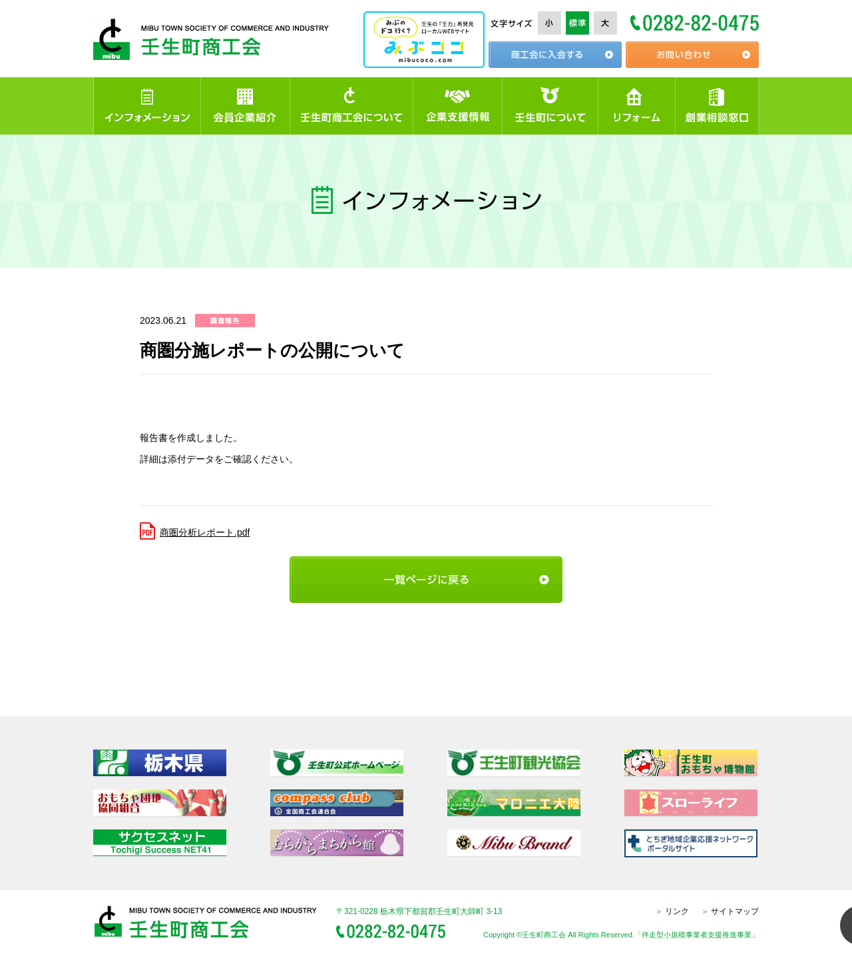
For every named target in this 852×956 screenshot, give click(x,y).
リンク (672, 911)
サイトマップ (730, 911)
